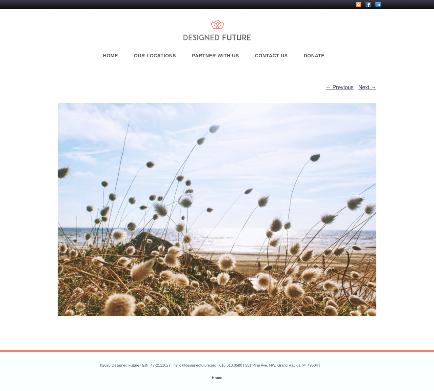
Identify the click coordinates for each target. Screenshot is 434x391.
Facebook (368, 4)
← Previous (340, 87)
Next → (367, 87)
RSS (358, 4)
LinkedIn (378, 4)
